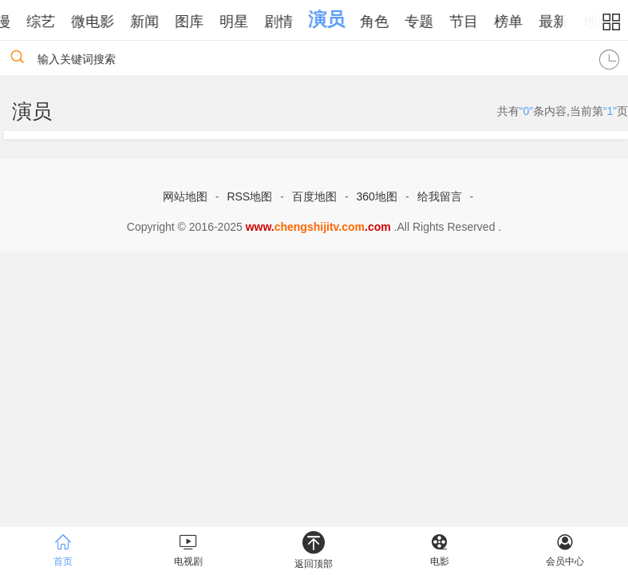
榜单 (519, 22)
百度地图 (314, 196)
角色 (385, 22)
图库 (200, 22)
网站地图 (185, 196)
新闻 (155, 22)
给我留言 (439, 196)
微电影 (103, 22)
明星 (245, 22)
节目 (474, 22)
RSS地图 (249, 196)
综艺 (52, 22)
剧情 (289, 22)
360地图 (377, 196)
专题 (430, 22)
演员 (337, 19)
